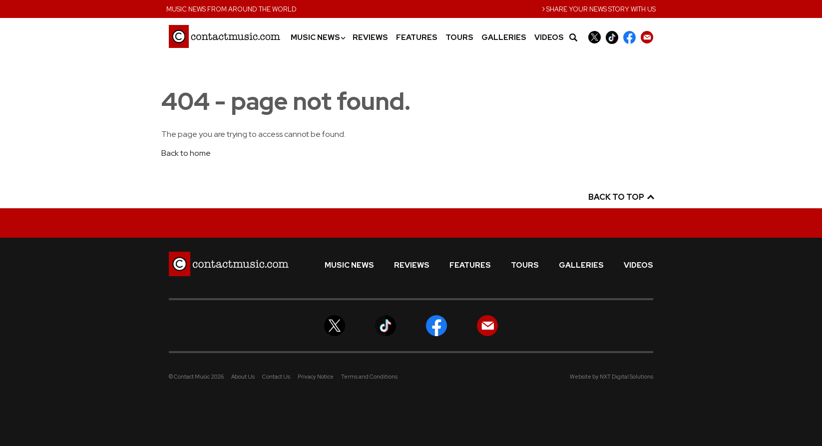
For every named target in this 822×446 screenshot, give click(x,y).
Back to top (620, 197)
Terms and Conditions (369, 376)
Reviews (370, 37)
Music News (318, 37)
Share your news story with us (599, 8)
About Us (243, 376)
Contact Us (276, 376)
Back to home (186, 153)
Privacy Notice (316, 376)
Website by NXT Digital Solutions (611, 376)
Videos (549, 37)
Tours (459, 37)
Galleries (503, 37)
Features (416, 37)
